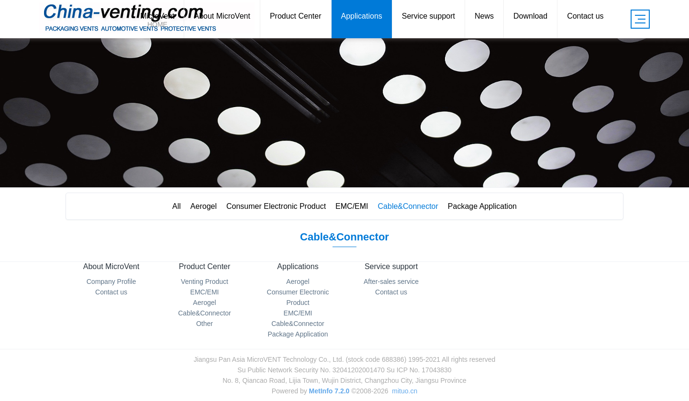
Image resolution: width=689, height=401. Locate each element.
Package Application (487, 206)
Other (204, 323)
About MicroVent (111, 266)
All (171, 206)
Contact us (111, 292)
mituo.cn (404, 391)
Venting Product (204, 281)
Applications (297, 266)
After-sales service (391, 281)
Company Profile (111, 281)
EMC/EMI (352, 206)
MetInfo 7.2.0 (329, 391)
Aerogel (201, 206)
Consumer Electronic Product (275, 206)
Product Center (205, 266)
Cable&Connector (410, 206)
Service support (391, 266)
